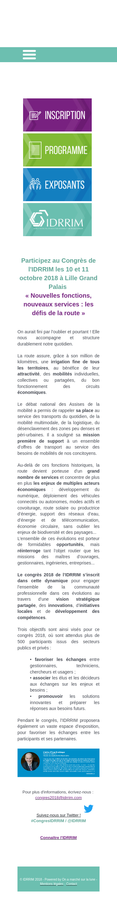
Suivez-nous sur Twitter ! (66, 815)
